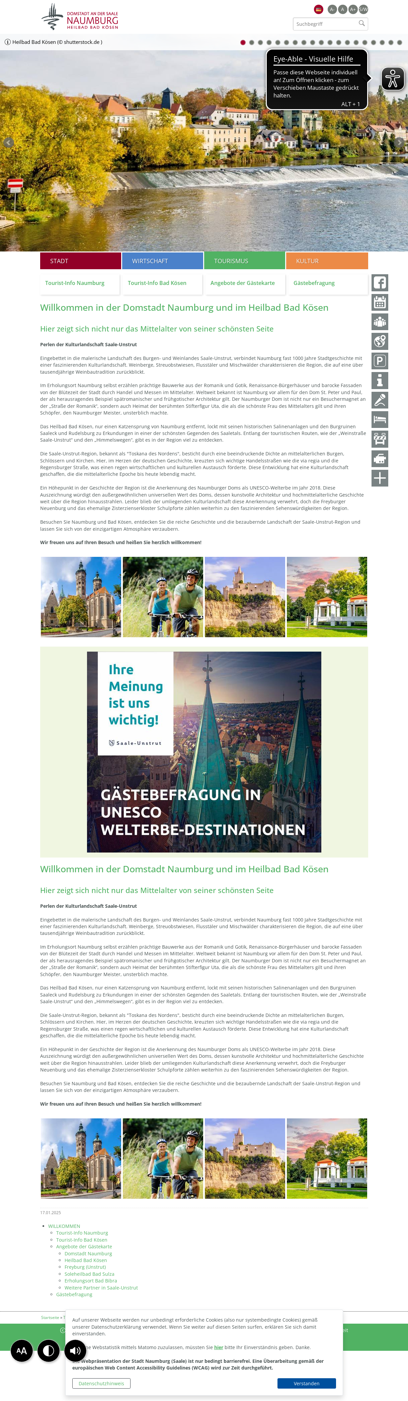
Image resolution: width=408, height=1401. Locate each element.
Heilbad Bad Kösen (86, 1260)
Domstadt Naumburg (88, 1253)
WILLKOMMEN (64, 1226)
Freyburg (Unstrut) (85, 1267)
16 (373, 42)
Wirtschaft (150, 261)
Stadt (59, 261)
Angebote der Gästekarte (84, 1246)
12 (338, 42)
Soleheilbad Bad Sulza (89, 1274)
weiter (399, 142)
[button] (75, 1350)
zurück (8, 142)
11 (330, 42)
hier (218, 1347)
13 (347, 42)
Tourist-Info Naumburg (82, 1233)
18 (391, 42)
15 (365, 42)
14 (356, 42)
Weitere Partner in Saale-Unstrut (101, 1287)
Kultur (307, 261)
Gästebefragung (74, 1294)
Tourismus (231, 261)
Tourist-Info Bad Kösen (81, 1240)
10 (321, 42)
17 (382, 42)
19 (399, 42)
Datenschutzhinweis (101, 1383)
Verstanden (307, 1383)
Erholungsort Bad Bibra (91, 1280)
